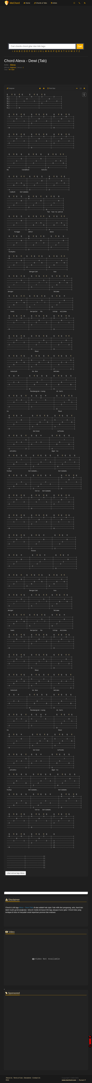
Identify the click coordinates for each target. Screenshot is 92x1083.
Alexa (12, 65)
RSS (7, 1080)
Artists (54, 3)
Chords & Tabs (40, 3)
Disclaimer (27, 1078)
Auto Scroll (90, 1038)
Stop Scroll (90, 1044)
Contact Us (36, 1078)
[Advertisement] (46, 26)
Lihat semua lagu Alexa (15, 873)
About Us (9, 1078)
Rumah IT (82, 1080)
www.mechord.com (69, 1080)
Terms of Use (18, 1078)
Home (27, 3)
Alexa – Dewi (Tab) (26, 907)
